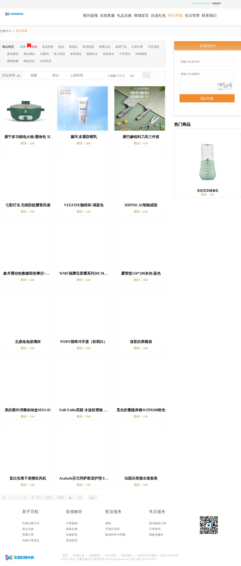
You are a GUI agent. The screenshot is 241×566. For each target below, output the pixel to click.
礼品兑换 (124, 15)
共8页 (48, 497)
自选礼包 (158, 15)
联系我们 (209, 15)
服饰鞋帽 (13, 61)
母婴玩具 (104, 46)
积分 (55, 75)
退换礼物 (71, 529)
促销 (34, 46)
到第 (61, 497)
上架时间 (76, 75)
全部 (23, 46)
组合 (61, 46)
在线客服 (107, 15)
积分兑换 (28, 529)
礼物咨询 (71, 534)
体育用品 (75, 53)
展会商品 (29, 53)
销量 (34, 75)
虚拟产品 (121, 46)
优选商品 (94, 555)
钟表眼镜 (141, 53)
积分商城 (175, 15)
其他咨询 (71, 540)
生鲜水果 (137, 46)
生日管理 (192, 15)
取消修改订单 (157, 523)
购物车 (217, 3)
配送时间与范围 (115, 534)
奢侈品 (73, 46)
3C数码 (44, 53)
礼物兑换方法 (30, 523)
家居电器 (88, 46)
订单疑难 (71, 523)
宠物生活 (92, 53)
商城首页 (141, 15)
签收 (108, 523)
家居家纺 (13, 53)
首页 (65, 555)
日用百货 (45, 61)
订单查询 (155, 529)
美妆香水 (108, 53)
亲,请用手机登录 (201, 3)
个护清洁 (125, 53)
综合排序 (8, 75)
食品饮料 (48, 46)
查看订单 (28, 534)
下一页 (35, 497)
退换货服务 (156, 534)
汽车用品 (153, 46)
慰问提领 (90, 15)
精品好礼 (29, 61)
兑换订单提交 (30, 540)
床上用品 (59, 53)
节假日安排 (112, 529)
